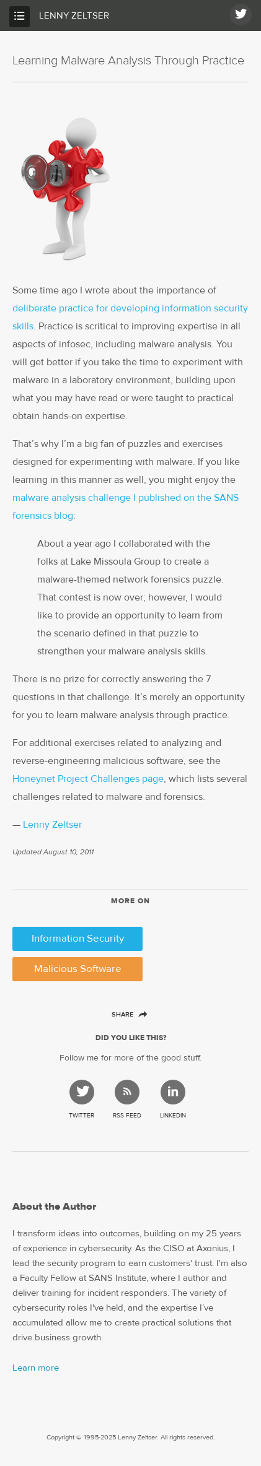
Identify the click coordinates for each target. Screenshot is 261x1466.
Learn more (35, 1368)
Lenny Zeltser (74, 15)
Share (129, 1014)
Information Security (78, 939)
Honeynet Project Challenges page (88, 779)
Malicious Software (78, 969)
